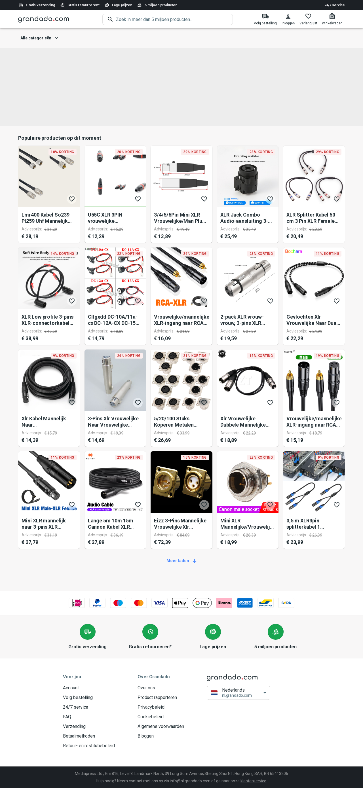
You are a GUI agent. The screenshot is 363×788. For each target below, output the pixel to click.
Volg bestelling (89, 697)
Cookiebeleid (160, 717)
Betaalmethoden (89, 736)
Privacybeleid (160, 707)
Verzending (89, 726)
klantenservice (253, 781)
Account (89, 688)
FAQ (89, 717)
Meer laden (181, 561)
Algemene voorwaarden (160, 726)
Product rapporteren (160, 697)
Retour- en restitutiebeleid (89, 746)
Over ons (160, 688)
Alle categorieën (39, 38)
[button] (238, 693)
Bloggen (160, 736)
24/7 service (334, 5)
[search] (174, 19)
